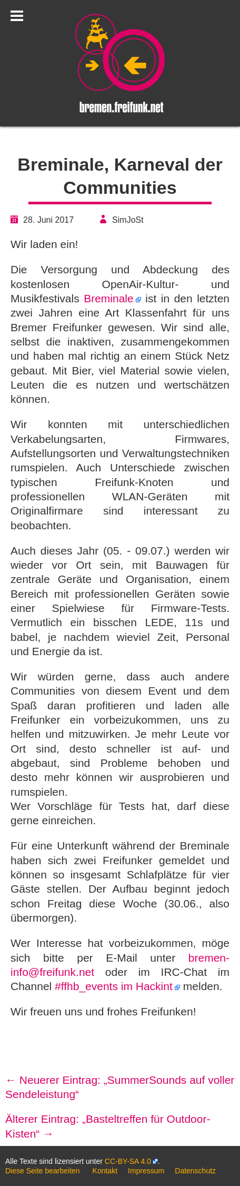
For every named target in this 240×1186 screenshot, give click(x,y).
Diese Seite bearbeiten (42, 1171)
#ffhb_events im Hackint (114, 986)
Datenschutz (195, 1171)
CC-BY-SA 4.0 (128, 1161)
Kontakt (105, 1171)
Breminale (109, 298)
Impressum (146, 1171)
